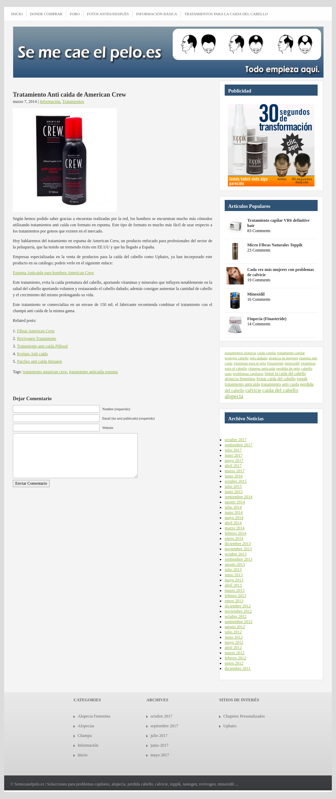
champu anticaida (261, 368)
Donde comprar (46, 14)
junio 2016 (234, 476)
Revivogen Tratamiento (36, 338)
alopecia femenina (240, 378)
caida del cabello (280, 390)
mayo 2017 (234, 460)
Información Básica (156, 14)
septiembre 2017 (238, 444)
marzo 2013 (234, 590)
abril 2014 (233, 522)
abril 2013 (233, 585)
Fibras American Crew (36, 330)
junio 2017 (234, 455)
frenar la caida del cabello (285, 373)
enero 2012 (234, 663)
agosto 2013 (235, 564)
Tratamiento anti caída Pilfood (42, 346)
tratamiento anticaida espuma (93, 371)
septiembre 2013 (238, 559)
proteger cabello (237, 358)
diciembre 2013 (238, 543)
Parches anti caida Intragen (39, 361)
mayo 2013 (234, 580)
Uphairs (229, 725)
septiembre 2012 (238, 621)
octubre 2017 (236, 439)
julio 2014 (233, 507)
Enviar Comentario (31, 483)
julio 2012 (233, 632)
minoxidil (292, 363)
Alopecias (86, 725)
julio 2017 (233, 450)
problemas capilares (248, 373)
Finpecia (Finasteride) (266, 318)
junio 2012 (234, 637)
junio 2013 (234, 574)
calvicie (253, 390)
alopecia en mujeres (283, 358)
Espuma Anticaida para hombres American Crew (53, 272)
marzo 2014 (234, 528)
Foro (75, 14)
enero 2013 (234, 600)
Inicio (82, 755)
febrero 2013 (235, 595)
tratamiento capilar (291, 353)
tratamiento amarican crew (45, 371)
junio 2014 (234, 512)
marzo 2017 (234, 470)
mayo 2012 (234, 642)
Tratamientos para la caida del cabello (226, 14)
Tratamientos (73, 101)
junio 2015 (234, 491)
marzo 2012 (234, 652)
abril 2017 (233, 465)
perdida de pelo (288, 368)
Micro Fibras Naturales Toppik (274, 245)
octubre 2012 (236, 616)
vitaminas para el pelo (249, 363)
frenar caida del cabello (275, 378)
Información (50, 101)
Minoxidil (256, 294)
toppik (302, 378)
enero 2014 (234, 538)
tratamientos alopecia (240, 353)
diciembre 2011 (238, 668)
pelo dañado (259, 358)
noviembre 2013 (238, 548)
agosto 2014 (235, 502)
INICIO (17, 14)
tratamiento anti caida (280, 384)
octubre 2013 (236, 554)
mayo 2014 (234, 517)
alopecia (234, 396)
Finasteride (275, 363)
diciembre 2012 (238, 606)
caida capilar (266, 353)
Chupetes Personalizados (244, 716)
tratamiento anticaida (242, 384)
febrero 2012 (235, 658)
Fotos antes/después (108, 14)
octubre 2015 (236, 481)
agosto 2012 (235, 626)
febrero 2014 (235, 533)
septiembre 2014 (238, 496)
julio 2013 (233, 569)
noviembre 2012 (238, 611)
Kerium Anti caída (32, 353)
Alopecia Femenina (94, 716)
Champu (85, 735)
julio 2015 (233, 486)
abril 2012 (233, 647)
